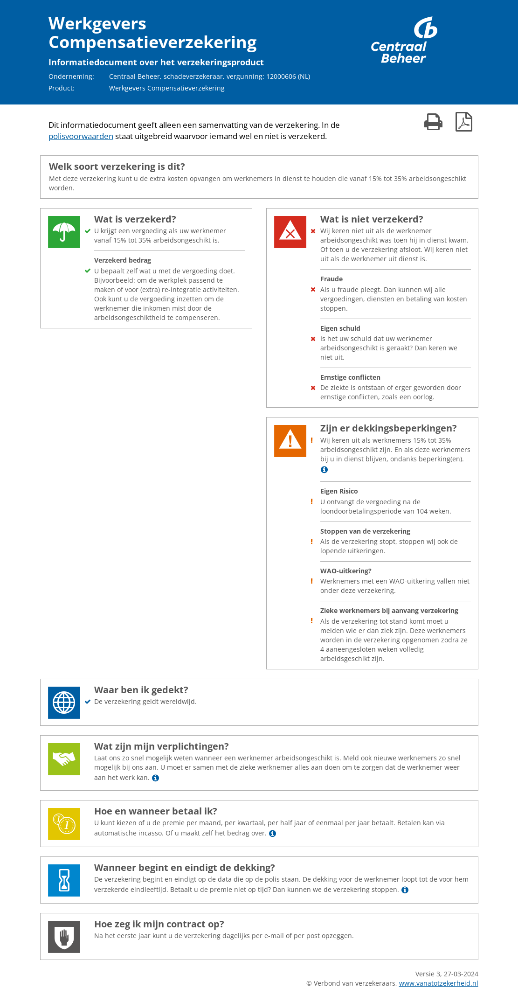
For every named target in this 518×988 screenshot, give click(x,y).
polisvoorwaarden (80, 136)
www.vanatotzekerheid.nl (438, 983)
